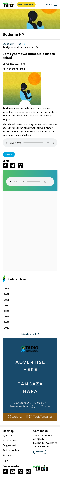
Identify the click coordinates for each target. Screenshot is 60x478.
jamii (20, 43)
